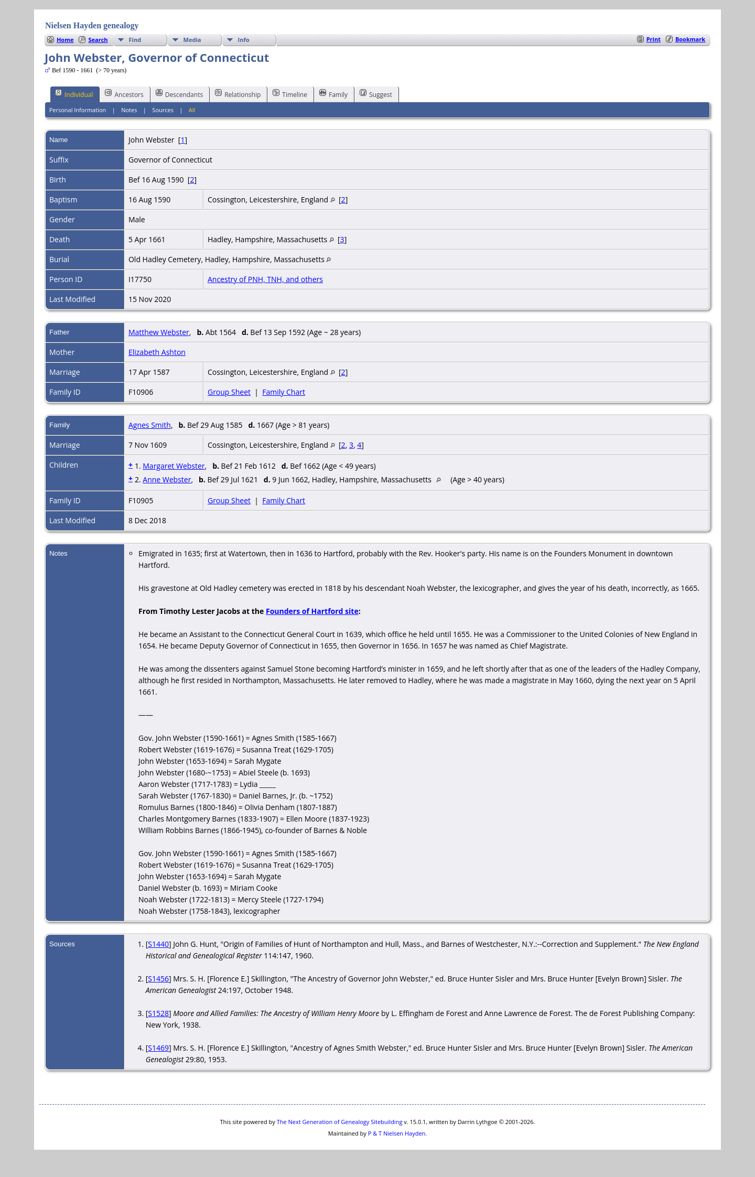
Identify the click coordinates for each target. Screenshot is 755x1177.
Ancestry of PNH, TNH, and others (265, 279)
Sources (163, 110)
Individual (74, 94)
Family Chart (283, 392)
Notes (129, 110)
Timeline (290, 94)
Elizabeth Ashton (157, 352)
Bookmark (690, 39)
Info (244, 40)
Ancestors (124, 94)
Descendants (179, 94)
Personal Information (77, 110)
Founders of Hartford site (312, 611)
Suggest (376, 94)
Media (192, 40)
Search (97, 40)
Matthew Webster (158, 332)
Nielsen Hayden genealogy (92, 25)
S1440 (158, 944)
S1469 (158, 1048)
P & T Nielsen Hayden (397, 1133)
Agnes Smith (149, 425)
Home (65, 40)
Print (653, 39)
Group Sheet (229, 392)
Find (135, 40)
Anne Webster (167, 479)
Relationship (238, 94)
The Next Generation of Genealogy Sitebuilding (340, 1122)
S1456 (158, 979)
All (192, 110)
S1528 (158, 1013)
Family (333, 94)
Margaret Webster (173, 466)
